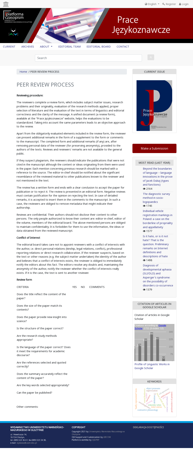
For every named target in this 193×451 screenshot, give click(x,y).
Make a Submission (154, 148)
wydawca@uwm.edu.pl (27, 443)
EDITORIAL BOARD (99, 46)
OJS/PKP (95, 440)
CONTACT (123, 46)
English (151, 4)
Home (23, 71)
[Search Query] (88, 57)
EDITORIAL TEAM (69, 46)
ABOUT (45, 46)
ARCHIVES (27, 46)
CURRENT (9, 46)
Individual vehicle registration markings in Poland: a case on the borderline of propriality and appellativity (158, 219)
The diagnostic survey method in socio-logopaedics (156, 198)
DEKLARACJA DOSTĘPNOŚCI (148, 427)
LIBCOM (107, 437)
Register (169, 4)
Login (184, 4)
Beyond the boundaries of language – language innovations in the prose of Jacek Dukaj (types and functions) (158, 176)
